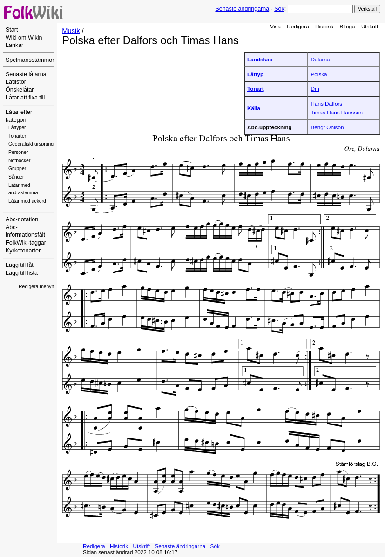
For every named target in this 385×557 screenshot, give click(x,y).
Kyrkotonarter (23, 250)
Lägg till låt (20, 265)
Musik (71, 30)
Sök (279, 9)
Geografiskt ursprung (31, 143)
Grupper (17, 168)
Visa (275, 26)
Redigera (298, 26)
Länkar (14, 45)
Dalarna (320, 59)
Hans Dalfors (326, 103)
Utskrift (369, 26)
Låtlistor (16, 82)
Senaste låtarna (26, 74)
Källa (253, 108)
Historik (324, 26)
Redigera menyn (36, 286)
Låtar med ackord (27, 201)
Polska (319, 74)
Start (12, 30)
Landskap (260, 59)
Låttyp (255, 74)
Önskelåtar (20, 89)
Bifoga (347, 26)
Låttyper (17, 127)
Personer (18, 152)
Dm (315, 89)
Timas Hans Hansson (337, 112)
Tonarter (17, 136)
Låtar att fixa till (25, 97)
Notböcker (19, 160)
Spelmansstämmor (30, 60)
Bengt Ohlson (327, 127)
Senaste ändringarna (242, 9)
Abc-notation (22, 219)
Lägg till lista (22, 273)
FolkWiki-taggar (26, 242)
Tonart (255, 89)
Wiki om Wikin (24, 37)
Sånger (16, 176)
